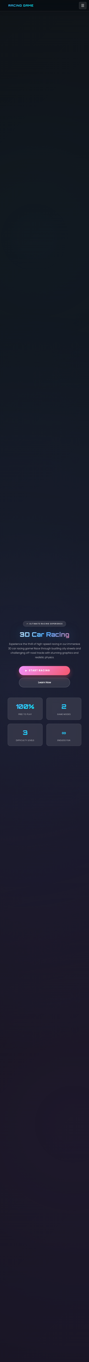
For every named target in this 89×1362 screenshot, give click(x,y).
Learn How (44, 682)
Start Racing (39, 670)
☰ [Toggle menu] (82, 5)
